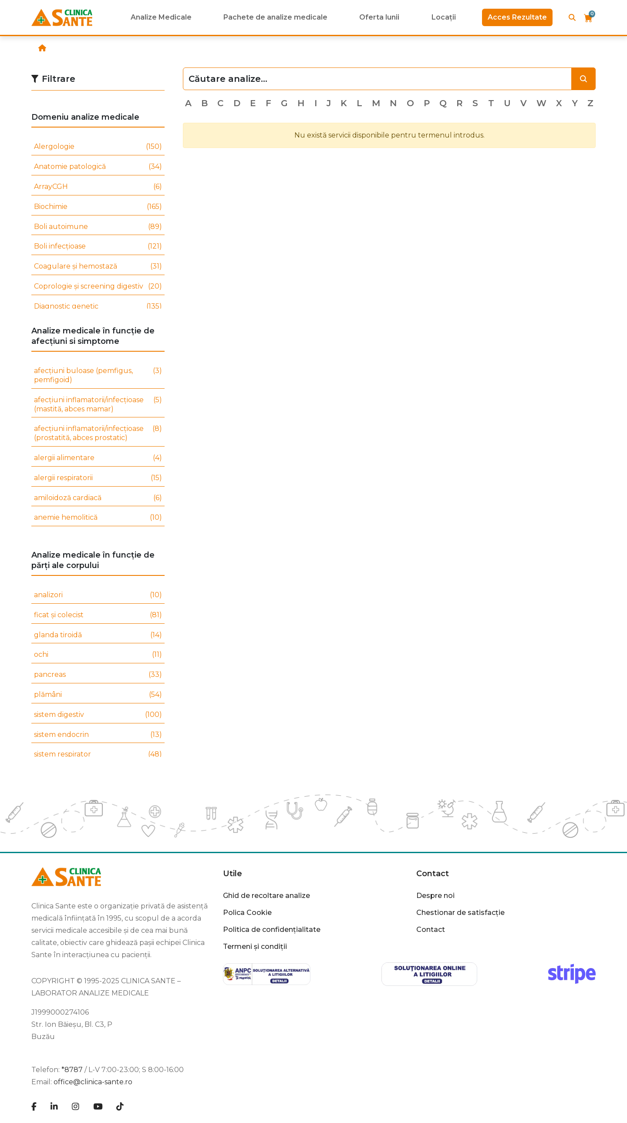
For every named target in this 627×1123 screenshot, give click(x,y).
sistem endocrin (98, 735)
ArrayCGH (98, 187)
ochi (98, 654)
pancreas (98, 674)
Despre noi (435, 895)
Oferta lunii (379, 17)
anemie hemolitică (98, 517)
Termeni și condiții (255, 946)
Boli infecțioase (98, 246)
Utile (232, 873)
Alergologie (98, 146)
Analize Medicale (161, 17)
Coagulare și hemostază (98, 266)
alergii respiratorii (98, 478)
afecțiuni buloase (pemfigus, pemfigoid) (98, 375)
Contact (432, 873)
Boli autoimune (98, 227)
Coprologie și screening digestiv (98, 286)
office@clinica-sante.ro (93, 1082)
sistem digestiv (98, 715)
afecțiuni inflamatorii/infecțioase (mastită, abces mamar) (98, 405)
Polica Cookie (247, 912)
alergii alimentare (98, 458)
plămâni (98, 694)
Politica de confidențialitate (271, 929)
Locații (443, 17)
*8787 (72, 1070)
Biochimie (98, 207)
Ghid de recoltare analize (266, 895)
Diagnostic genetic (98, 306)
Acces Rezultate (517, 17)
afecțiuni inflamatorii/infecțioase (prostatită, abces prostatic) (98, 433)
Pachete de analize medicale (275, 17)
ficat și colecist (98, 615)
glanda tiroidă (98, 635)
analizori (98, 595)
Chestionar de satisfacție (460, 912)
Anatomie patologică (98, 166)
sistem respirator (98, 754)
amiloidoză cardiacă (98, 498)
